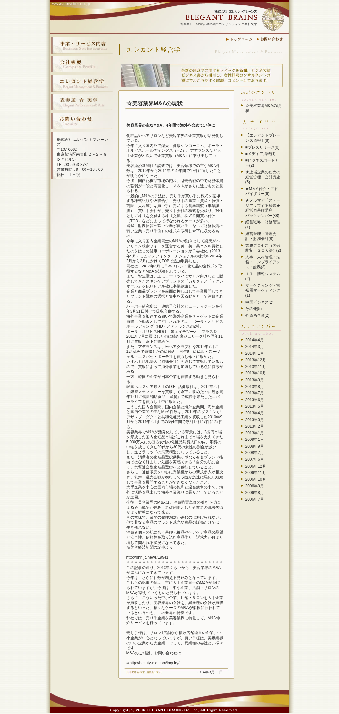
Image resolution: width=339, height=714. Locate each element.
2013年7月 (254, 393)
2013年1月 (254, 433)
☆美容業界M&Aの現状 (154, 104)
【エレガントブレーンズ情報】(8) (262, 138)
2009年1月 (254, 439)
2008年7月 (254, 452)
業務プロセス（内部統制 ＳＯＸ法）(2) (263, 248)
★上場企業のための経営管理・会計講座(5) (262, 177)
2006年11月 (255, 472)
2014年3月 (254, 346)
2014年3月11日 (209, 672)
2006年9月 (254, 486)
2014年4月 (254, 340)
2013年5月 (254, 406)
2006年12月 (255, 466)
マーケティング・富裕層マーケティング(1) (262, 290)
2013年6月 (254, 400)
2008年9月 (254, 446)
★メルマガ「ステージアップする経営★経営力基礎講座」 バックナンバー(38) (262, 208)
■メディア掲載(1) (260, 153)
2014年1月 (254, 353)
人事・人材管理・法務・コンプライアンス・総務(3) (262, 262)
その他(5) (253, 308)
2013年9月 (254, 380)
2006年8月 (254, 492)
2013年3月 (254, 420)
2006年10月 (255, 479)
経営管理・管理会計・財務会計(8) (260, 236)
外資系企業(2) (257, 315)
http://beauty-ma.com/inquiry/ (155, 663)
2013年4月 (254, 413)
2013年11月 (255, 366)
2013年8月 (254, 386)
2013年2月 (254, 426)
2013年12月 (255, 360)
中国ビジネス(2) (259, 302)
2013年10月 (255, 373)
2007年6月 (254, 459)
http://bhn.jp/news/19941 (147, 557)
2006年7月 (254, 499)
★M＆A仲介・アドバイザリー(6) (261, 191)
